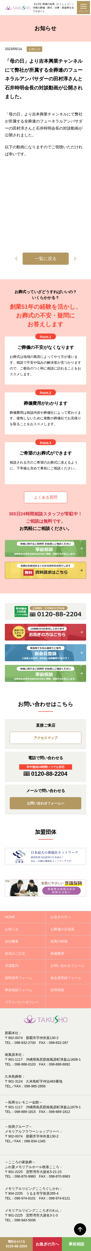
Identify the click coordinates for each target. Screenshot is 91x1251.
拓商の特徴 (58, 941)
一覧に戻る (46, 258)
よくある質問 (45, 497)
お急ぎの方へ (47, 1244)
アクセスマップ (46, 738)
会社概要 (11, 941)
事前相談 (76, 1244)
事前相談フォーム (18, 990)
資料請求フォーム (18, 978)
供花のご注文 (15, 953)
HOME (10, 917)
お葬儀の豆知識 (62, 929)
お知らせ (11, 929)
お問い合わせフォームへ (45, 803)
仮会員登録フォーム (65, 978)
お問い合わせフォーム (67, 966)
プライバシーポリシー (22, 1002)
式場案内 (11, 966)
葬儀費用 (57, 953)
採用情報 (57, 990)
